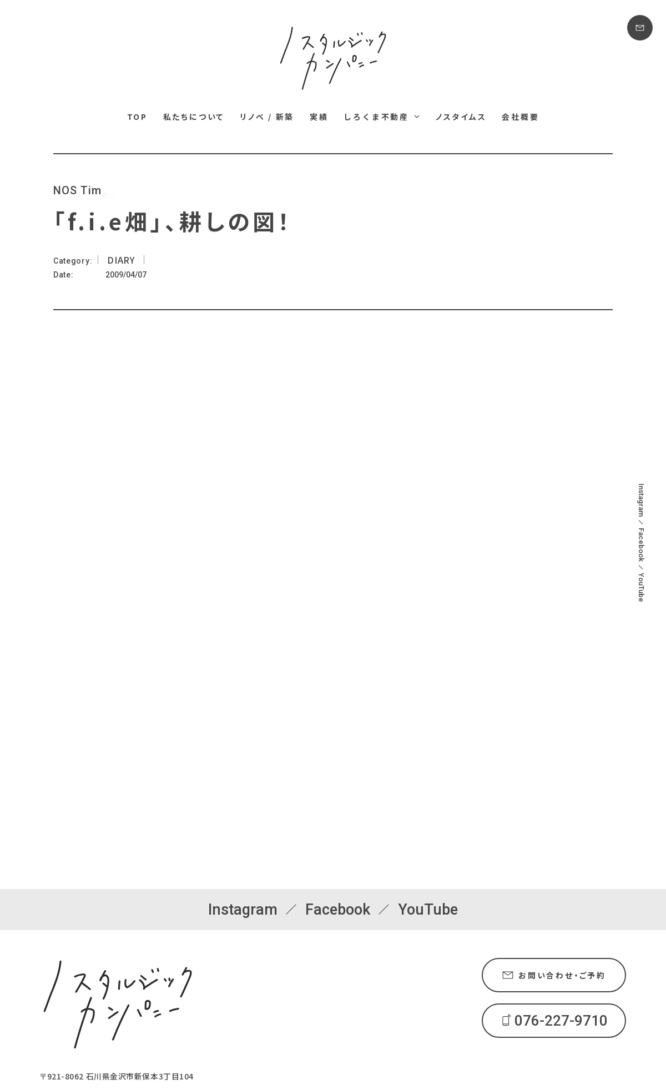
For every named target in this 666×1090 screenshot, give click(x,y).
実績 (319, 116)
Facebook (641, 545)
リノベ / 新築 (267, 116)
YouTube (641, 587)
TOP (137, 116)
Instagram (641, 500)
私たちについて (194, 116)
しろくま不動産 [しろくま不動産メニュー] (376, 116)
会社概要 (520, 116)
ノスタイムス (461, 116)
